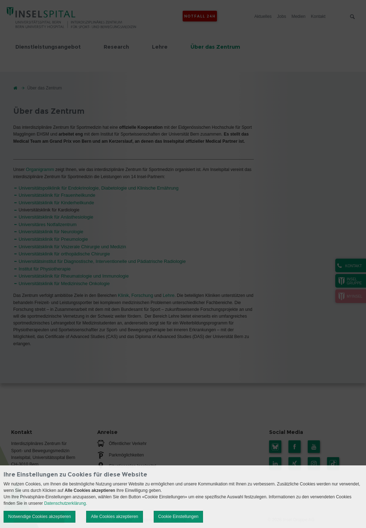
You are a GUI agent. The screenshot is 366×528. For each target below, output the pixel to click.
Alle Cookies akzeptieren (114, 516)
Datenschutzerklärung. (65, 503)
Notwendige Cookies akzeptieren (39, 516)
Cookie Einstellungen (178, 516)
